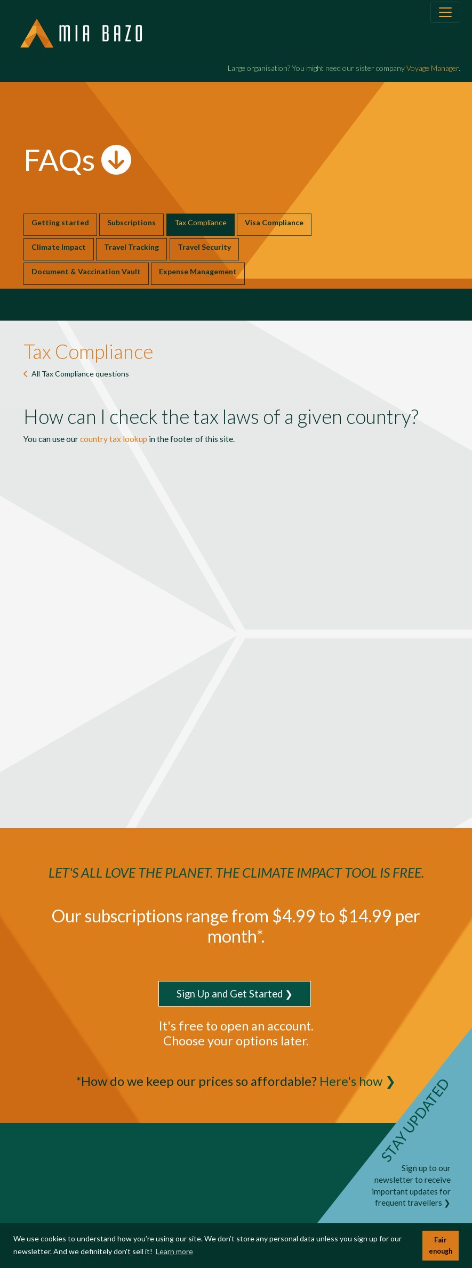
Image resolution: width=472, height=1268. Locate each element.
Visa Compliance (274, 222)
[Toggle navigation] (445, 12)
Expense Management (198, 271)
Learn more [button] (174, 1251)
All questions (80, 373)
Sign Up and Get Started (230, 994)
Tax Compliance (200, 222)
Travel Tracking (131, 246)
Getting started (60, 222)
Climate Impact (58, 246)
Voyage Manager (432, 67)
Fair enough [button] (440, 1245)
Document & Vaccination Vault (86, 271)
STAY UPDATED (415, 1120)
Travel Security (204, 246)
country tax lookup (113, 439)
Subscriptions (131, 222)
